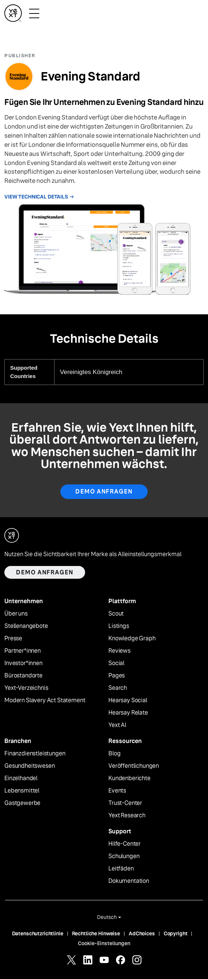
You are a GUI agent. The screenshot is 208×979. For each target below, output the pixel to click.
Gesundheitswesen (29, 766)
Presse (13, 638)
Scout (116, 613)
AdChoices (142, 933)
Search (117, 688)
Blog (114, 753)
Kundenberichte (129, 778)
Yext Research (126, 815)
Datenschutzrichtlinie (37, 933)
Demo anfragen (104, 491)
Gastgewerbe (22, 803)
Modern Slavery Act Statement (44, 700)
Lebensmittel (21, 790)
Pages (116, 675)
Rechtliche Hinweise (96, 933)
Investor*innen (23, 663)
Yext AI (117, 725)
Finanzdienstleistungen (34, 753)
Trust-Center (125, 803)
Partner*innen (22, 650)
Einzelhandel (20, 778)
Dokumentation (128, 881)
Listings (118, 626)
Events (117, 790)
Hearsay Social (127, 700)
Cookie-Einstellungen (104, 943)
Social (116, 663)
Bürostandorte (23, 675)
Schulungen (123, 856)
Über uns (16, 613)
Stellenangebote (26, 626)
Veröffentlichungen (133, 766)
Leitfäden (121, 868)
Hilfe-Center (124, 844)
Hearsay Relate (128, 712)
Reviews (119, 650)
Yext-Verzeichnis (26, 688)
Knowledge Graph (132, 638)
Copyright (176, 933)
